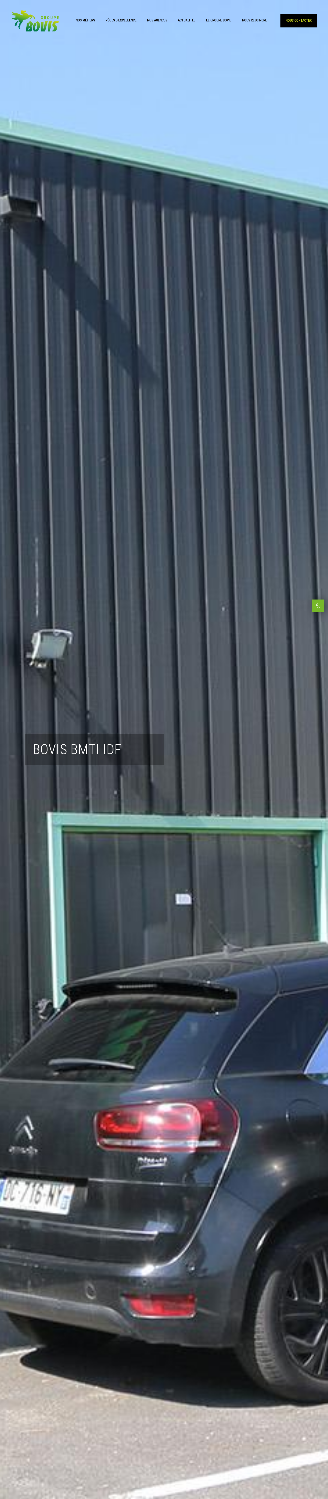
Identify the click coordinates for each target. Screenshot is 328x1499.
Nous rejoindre (254, 20)
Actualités (186, 20)
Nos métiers (85, 20)
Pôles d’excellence (121, 20)
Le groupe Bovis (218, 20)
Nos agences (157, 20)
